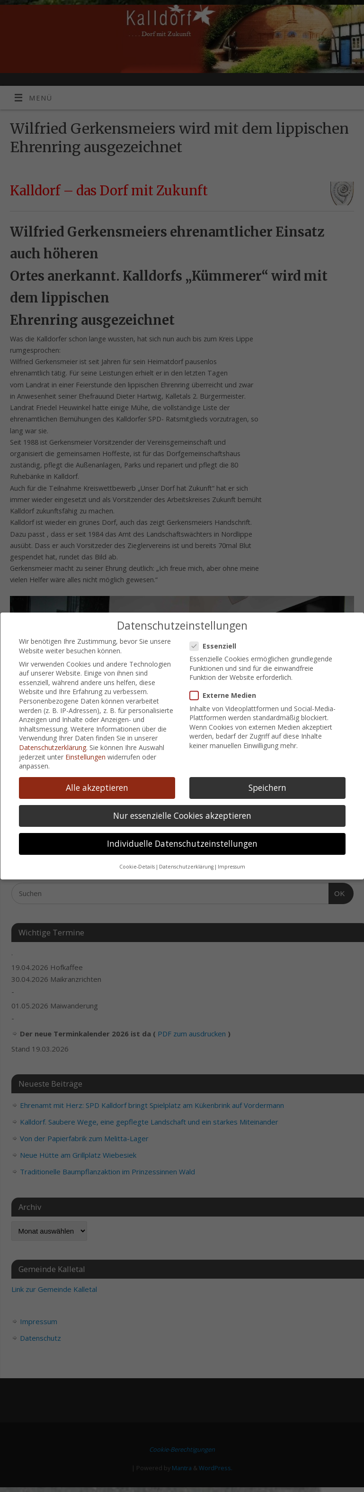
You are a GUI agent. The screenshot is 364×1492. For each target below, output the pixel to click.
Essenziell (216, 645)
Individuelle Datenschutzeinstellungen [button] (182, 843)
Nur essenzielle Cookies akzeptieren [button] (182, 815)
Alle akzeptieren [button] (97, 787)
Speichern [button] (267, 787)
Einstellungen (85, 756)
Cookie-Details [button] (137, 866)
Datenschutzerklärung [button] (186, 866)
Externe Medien (226, 695)
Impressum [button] (231, 866)
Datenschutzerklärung (52, 747)
